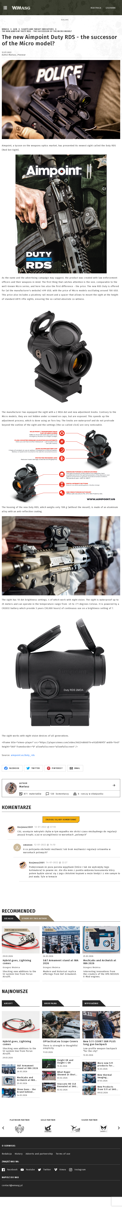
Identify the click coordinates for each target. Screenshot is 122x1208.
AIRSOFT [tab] (8, 1020)
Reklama (5, 20)
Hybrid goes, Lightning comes (17, 1059)
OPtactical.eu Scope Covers (60, 1057)
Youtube (28, 1186)
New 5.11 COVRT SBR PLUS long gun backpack (99, 1059)
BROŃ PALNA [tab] (50, 1020)
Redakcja (7, 1170)
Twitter (44, 1186)
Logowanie (111, 8)
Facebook (10, 1186)
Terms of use (63, 1170)
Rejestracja (96, 8)
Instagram (77, 1186)
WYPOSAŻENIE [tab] (91, 1020)
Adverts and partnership (39, 1170)
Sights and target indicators (37, 46)
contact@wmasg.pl (12, 1202)
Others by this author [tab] (34, 935)
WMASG (5, 46)
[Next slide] (118, 1144)
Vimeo (60, 1186)
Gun (15, 46)
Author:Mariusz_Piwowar (14, 71)
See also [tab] (8, 935)
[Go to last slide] (3, 1144)
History (19, 1170)
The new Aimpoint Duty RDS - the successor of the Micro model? (37, 48)
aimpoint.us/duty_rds (23, 771)
